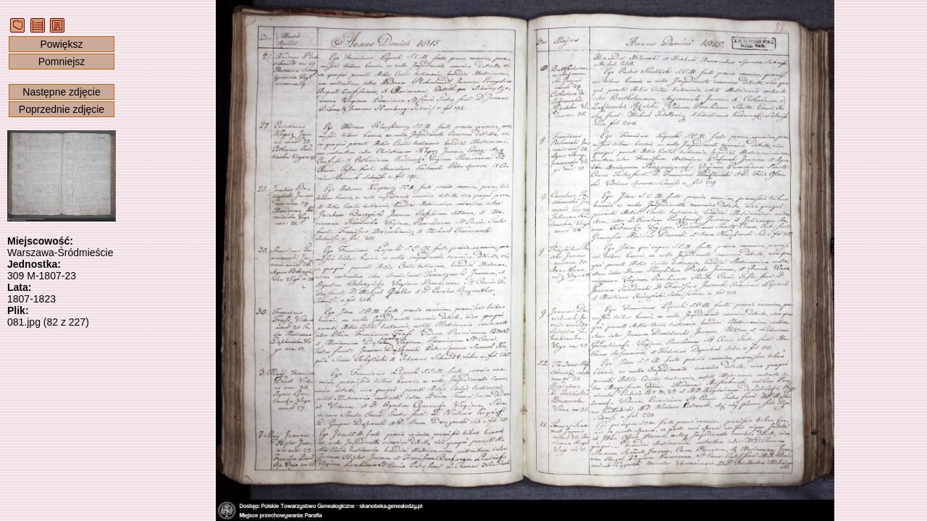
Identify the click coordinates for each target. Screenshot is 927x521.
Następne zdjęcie (61, 92)
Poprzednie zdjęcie (61, 109)
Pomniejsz (61, 61)
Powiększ (61, 44)
